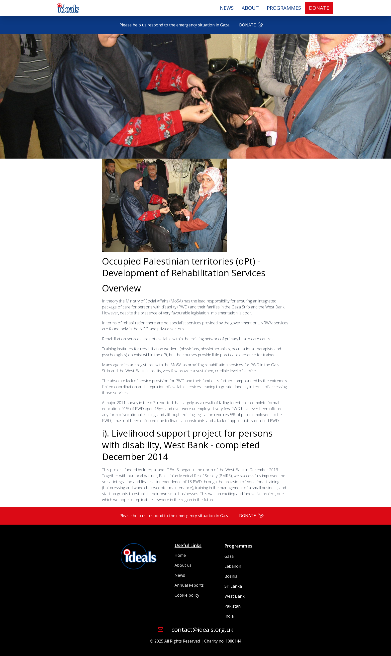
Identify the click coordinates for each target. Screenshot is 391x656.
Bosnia (230, 576)
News (180, 575)
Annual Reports (189, 585)
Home (180, 555)
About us (183, 565)
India (229, 616)
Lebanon (232, 566)
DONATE (319, 7)
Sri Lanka (233, 586)
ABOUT (250, 7)
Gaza (229, 556)
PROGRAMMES (284, 7)
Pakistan (232, 606)
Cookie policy (187, 595)
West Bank (234, 596)
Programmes (238, 546)
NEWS (227, 7)
